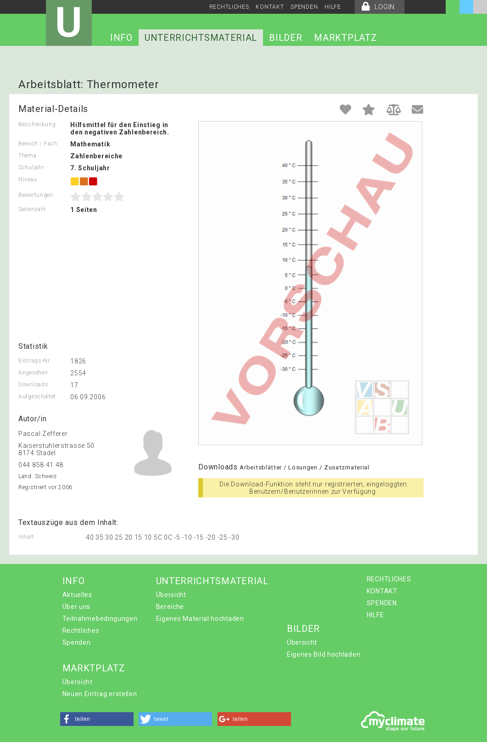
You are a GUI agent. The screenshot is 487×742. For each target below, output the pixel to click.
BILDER (285, 37)
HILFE (333, 7)
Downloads (33, 384)
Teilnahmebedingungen (100, 618)
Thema (27, 155)
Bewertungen (35, 195)
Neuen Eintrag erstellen (99, 693)
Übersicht (171, 594)
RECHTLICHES (229, 7)
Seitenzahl (32, 209)
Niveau (27, 179)
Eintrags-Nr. (34, 360)
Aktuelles (77, 594)
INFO (121, 37)
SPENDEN (304, 7)
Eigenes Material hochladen (200, 618)
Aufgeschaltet (37, 396)
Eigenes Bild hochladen (323, 654)
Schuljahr (31, 167)
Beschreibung (37, 124)
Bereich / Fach (37, 143)
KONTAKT (270, 7)
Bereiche (170, 606)
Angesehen (33, 372)
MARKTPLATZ (345, 37)
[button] (97, 719)
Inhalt (26, 537)
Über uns (76, 606)
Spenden (76, 642)
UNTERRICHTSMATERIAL (201, 37)
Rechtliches (81, 630)
